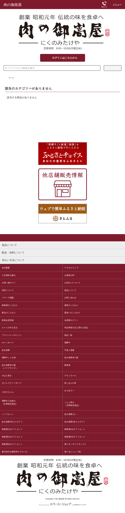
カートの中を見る (10, 327)
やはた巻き (7, 375)
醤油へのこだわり (72, 313)
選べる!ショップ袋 (72, 452)
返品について (70, 290)
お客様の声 (69, 275)
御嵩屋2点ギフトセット (12, 429)
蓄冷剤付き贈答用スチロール (15, 452)
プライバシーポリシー (12, 335)
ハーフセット (8, 414)
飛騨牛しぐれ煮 (9, 357)
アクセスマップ (71, 268)
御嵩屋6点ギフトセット (74, 437)
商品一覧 (68, 335)
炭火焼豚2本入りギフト (12, 422)
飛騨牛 (67, 342)
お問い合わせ (70, 298)
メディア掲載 (8, 298)
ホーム (11, 78)
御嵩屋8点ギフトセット (12, 444)
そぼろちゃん (8, 392)
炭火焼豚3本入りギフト (74, 422)
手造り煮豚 (69, 350)
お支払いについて (72, 283)
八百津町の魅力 (9, 275)
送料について (8, 290)
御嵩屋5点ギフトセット (12, 437)
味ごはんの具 (70, 383)
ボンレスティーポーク (12, 383)
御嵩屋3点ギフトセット (74, 429)
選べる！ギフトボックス (75, 444)
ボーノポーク (8, 342)
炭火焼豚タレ (70, 414)
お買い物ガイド (9, 283)
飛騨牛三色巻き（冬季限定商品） (10, 402)
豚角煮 (67, 365)
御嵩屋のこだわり (10, 305)
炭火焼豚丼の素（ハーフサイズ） (10, 366)
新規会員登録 (8, 320)
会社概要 (6, 268)
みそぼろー (69, 390)
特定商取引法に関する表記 (76, 327)
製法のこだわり (9, 313)
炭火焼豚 (6, 350)
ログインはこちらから (62, 58)
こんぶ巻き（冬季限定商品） (72, 403)
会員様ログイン (71, 320)
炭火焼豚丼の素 (71, 357)
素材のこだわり (71, 305)
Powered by (62, 504)
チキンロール (70, 375)
